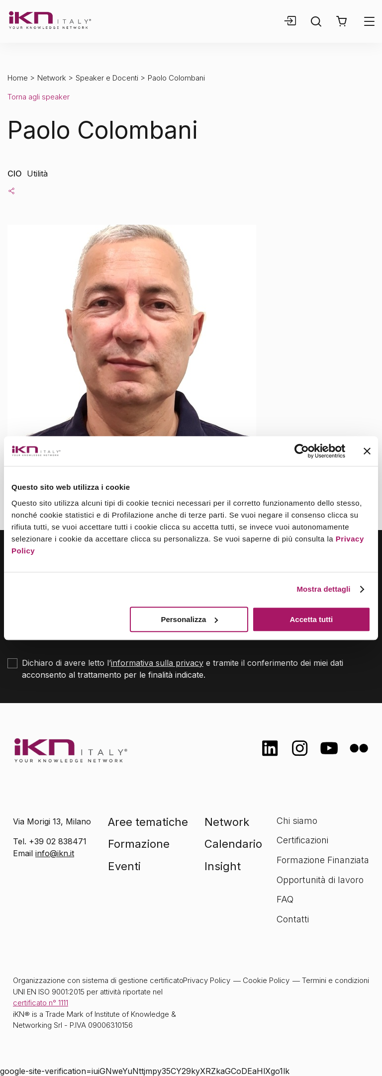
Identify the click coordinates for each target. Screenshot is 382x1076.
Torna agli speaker (38, 96)
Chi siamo (297, 820)
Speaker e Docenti (107, 78)
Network (51, 78)
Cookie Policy (266, 980)
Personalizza (189, 619)
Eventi (124, 866)
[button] (341, 21)
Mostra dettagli (323, 589)
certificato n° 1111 (40, 1002)
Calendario (233, 843)
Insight (222, 866)
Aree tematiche (148, 821)
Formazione (139, 843)
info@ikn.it (54, 853)
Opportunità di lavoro (320, 880)
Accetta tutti (311, 619)
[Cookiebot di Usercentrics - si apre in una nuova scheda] (301, 451)
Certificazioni (302, 840)
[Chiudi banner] (367, 451)
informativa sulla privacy (157, 663)
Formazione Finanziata (323, 860)
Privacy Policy (206, 980)
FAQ (285, 899)
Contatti (293, 919)
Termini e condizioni (335, 980)
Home (17, 78)
